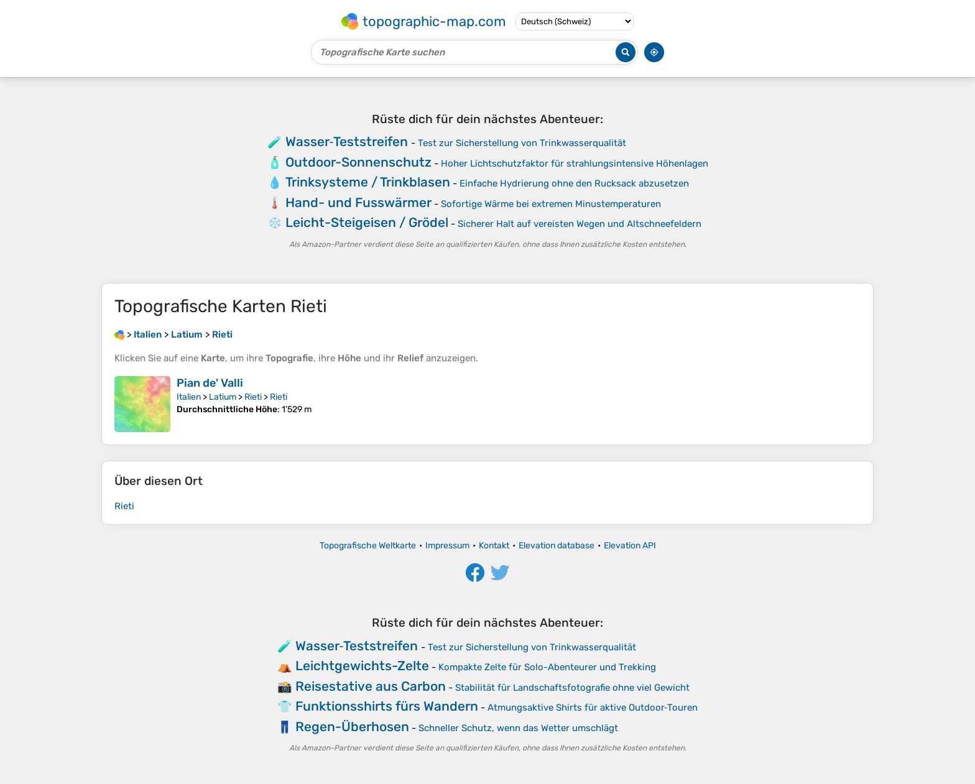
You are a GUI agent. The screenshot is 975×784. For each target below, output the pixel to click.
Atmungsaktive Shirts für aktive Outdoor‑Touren (592, 707)
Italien (189, 397)
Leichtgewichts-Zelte (362, 665)
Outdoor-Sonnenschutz (358, 162)
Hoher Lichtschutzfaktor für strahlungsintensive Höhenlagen (574, 163)
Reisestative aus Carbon (370, 686)
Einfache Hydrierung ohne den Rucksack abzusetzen (574, 183)
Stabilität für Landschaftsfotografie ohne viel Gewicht (572, 687)
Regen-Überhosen (352, 726)
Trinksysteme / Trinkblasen (367, 182)
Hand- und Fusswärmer (358, 202)
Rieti (253, 397)
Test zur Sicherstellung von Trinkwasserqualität (522, 143)
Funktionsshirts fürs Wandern (386, 706)
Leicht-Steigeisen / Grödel (366, 222)
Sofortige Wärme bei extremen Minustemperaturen (551, 204)
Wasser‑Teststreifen (347, 141)
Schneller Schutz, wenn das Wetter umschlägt (518, 728)
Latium (222, 397)
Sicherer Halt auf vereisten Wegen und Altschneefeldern (579, 223)
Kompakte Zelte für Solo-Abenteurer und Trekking (547, 667)
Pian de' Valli (210, 383)
